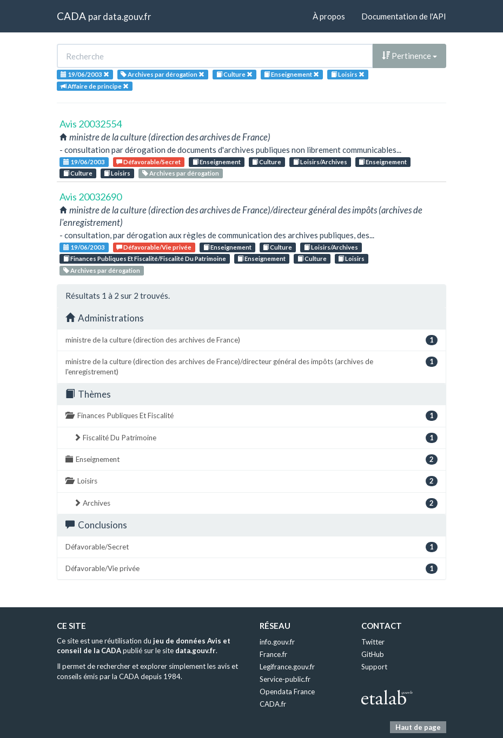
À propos (329, 16)
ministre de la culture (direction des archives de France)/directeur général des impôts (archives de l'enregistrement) (251, 366)
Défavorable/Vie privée (153, 247)
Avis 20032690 (90, 197)
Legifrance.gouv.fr (287, 666)
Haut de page (418, 727)
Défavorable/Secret (148, 161)
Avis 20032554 (90, 124)
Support (374, 666)
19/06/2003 (84, 161)
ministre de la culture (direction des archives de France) (251, 340)
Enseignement (217, 161)
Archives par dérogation (180, 173)
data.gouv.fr (127, 16)
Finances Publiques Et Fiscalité (251, 416)
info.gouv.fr (277, 642)
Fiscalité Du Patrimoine (256, 438)
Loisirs (117, 173)
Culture (266, 161)
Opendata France (287, 691)
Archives (256, 503)
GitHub (372, 654)
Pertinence (409, 56)
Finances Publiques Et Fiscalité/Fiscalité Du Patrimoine (144, 258)
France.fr (273, 654)
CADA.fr (273, 704)
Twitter (373, 642)
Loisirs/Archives (320, 161)
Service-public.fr (285, 679)
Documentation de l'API (403, 16)
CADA (71, 16)
